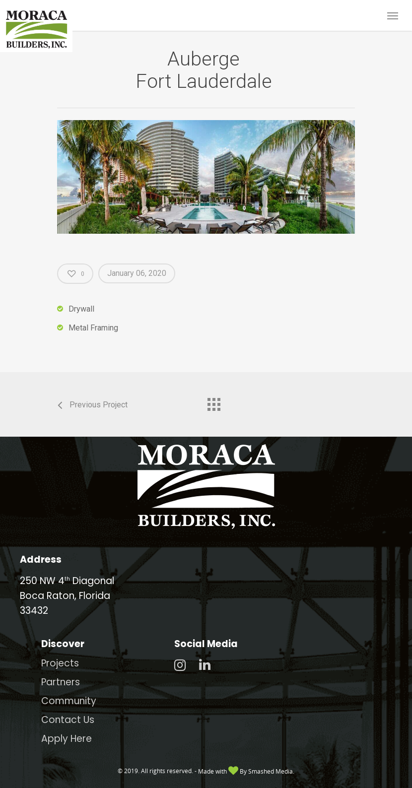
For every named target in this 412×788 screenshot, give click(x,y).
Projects (60, 663)
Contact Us (67, 719)
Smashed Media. (271, 771)
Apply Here (66, 738)
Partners (60, 682)
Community (68, 701)
